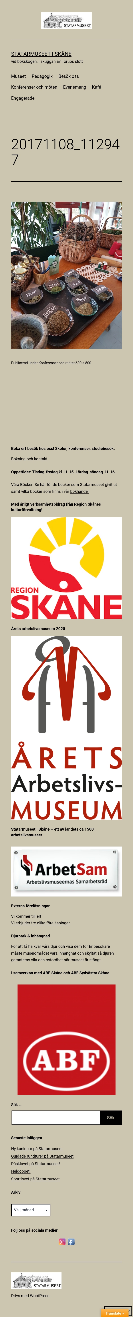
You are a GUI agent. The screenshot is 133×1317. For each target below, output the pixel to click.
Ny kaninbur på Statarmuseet (37, 1148)
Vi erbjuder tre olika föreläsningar (40, 923)
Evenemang (74, 87)
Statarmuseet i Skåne (41, 54)
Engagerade (23, 98)
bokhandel (79, 491)
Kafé (96, 87)
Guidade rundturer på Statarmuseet (42, 1156)
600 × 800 (83, 363)
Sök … (16, 1104)
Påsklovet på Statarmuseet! (35, 1163)
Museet (18, 76)
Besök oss (68, 76)
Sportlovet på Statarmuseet (35, 1179)
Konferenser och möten (34, 87)
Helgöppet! (20, 1171)
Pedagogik (42, 76)
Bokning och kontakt (29, 459)
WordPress (39, 1295)
